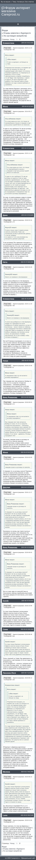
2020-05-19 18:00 (26, 262)
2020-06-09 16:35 (26, 452)
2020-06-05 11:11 (26, 360)
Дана (5, 215)
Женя (5, 452)
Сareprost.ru (15, 858)
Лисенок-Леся (9, 673)
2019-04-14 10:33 (26, 43)
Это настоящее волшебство (15, 36)
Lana (5, 815)
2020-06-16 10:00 (26, 629)
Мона (5, 106)
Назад (12, 39)
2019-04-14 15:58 (26, 215)
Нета (5, 262)
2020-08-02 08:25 (26, 815)
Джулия (6, 487)
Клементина (8, 43)
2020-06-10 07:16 (26, 487)
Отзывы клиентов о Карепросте (17, 33)
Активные (20, 2)
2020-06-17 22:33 (26, 673)
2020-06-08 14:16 (26, 397)
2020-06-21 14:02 (26, 772)
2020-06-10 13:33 (26, 547)
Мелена (6, 772)
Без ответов (29, 2)
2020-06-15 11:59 (26, 601)
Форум (5, 30)
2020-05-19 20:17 (26, 299)
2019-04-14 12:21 (26, 106)
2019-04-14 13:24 (26, 148)
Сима (5, 629)
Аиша (5, 361)
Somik (6, 601)
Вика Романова (10, 397)
